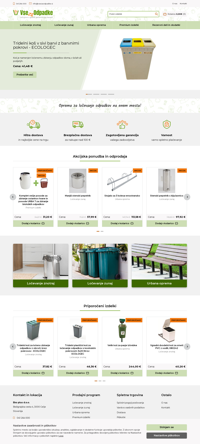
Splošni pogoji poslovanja (130, 402)
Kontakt (183, 3)
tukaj (60, 436)
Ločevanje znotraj (30, 25)
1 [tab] (98, 231)
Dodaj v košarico (33, 223)
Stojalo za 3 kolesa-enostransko (122, 195)
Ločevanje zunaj (63, 25)
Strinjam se (167, 427)
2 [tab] (102, 231)
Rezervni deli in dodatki (166, 25)
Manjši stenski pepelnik (78, 195)
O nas (174, 3)
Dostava (121, 412)
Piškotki (121, 417)
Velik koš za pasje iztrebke (122, 345)
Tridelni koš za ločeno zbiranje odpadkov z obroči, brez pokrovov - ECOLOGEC (33, 348)
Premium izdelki (129, 25)
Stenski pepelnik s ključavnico (166, 195)
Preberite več (24, 74)
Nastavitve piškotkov (167, 435)
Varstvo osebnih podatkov (131, 407)
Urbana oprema (96, 25)
